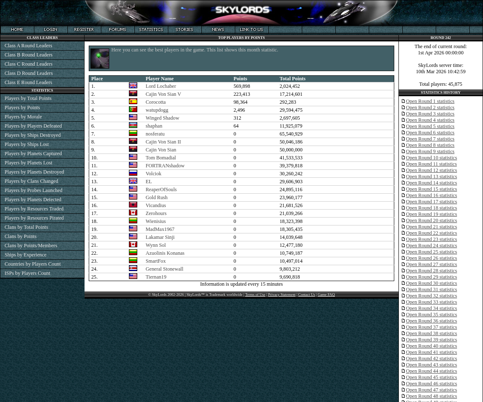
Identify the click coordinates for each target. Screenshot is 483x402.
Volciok (154, 174)
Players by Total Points (28, 98)
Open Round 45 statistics (431, 377)
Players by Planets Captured (33, 153)
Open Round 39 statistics (431, 340)
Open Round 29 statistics (431, 277)
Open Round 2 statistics (430, 107)
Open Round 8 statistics (430, 145)
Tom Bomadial (161, 158)
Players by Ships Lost (27, 144)
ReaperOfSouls (161, 189)
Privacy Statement (281, 294)
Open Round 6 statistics (430, 133)
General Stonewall (164, 269)
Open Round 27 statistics (431, 264)
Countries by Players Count (33, 264)
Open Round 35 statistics (431, 315)
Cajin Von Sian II (163, 142)
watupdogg (157, 110)
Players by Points (22, 107)
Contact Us (306, 294)
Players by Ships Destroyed (33, 135)
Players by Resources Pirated (34, 218)
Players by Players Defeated (33, 126)
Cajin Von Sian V (163, 94)
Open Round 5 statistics (430, 126)
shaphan (154, 126)
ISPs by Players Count (27, 273)
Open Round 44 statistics (431, 371)
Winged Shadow (162, 118)
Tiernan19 (156, 277)
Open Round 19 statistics (431, 214)
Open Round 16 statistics (431, 195)
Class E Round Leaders (28, 82)
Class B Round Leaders (28, 55)
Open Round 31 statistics (431, 289)
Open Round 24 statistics (431, 245)
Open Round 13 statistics (431, 176)
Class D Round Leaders (29, 73)
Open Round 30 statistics (431, 283)
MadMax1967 (160, 229)
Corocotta (156, 102)
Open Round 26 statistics (431, 258)
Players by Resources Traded (34, 209)
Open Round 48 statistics (431, 396)
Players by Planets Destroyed (34, 172)
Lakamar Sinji (160, 237)
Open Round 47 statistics (431, 390)
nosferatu (155, 134)
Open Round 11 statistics (431, 164)
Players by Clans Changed (31, 181)
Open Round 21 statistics (431, 227)
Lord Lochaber (161, 86)
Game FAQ (326, 294)
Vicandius (156, 205)
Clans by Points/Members (31, 245)
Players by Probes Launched (33, 190)
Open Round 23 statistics (431, 239)
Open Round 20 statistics (431, 220)
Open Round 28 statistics (431, 271)
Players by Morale (23, 117)
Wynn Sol (156, 245)
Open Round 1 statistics (430, 101)
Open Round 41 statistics (431, 352)
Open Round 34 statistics (431, 308)
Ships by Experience (25, 255)
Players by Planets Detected (33, 199)
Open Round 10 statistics (431, 158)
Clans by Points (20, 236)
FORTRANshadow (165, 166)
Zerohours (156, 213)
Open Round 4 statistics (430, 120)
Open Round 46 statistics (431, 384)
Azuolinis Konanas (165, 253)
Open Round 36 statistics (431, 321)
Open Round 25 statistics (431, 252)
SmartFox (156, 261)
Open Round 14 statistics (431, 183)
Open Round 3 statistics (430, 114)
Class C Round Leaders (28, 64)
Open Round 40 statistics (431, 346)
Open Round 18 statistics (431, 208)
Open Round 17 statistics (431, 202)
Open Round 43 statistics (431, 365)
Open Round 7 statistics (430, 139)
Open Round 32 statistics (431, 296)
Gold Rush (156, 197)
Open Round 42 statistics (431, 358)
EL (149, 181)
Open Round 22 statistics (431, 233)
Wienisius (156, 221)
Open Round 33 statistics (431, 302)
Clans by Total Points (26, 227)
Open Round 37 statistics (431, 327)
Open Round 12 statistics (431, 170)
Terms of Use (255, 294)
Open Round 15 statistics (431, 189)
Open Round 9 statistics (430, 151)
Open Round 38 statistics (431, 333)
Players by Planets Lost (28, 163)
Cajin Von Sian (161, 150)
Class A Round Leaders (28, 46)
